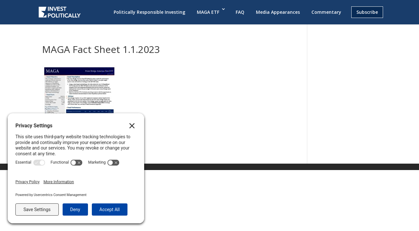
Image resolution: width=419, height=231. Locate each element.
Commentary (326, 12)
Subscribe (367, 12)
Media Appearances (278, 12)
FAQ (240, 12)
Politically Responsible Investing (149, 12)
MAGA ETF (208, 12)
